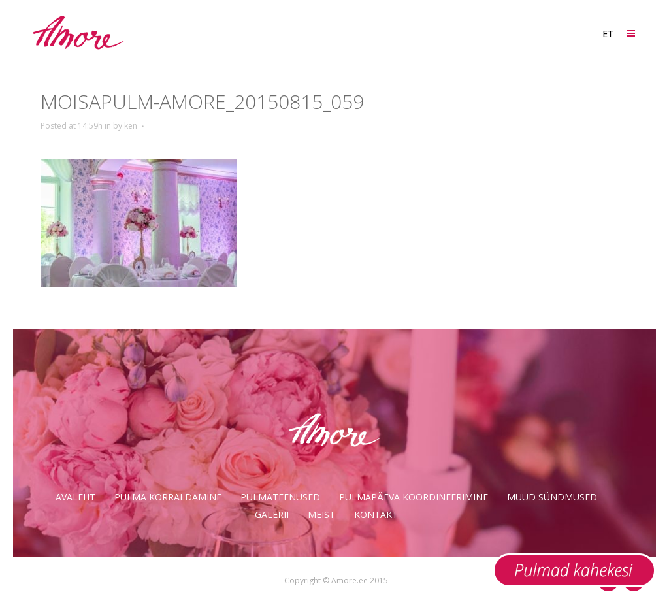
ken (130, 125)
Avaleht (75, 497)
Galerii (272, 514)
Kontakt (376, 514)
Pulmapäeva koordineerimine (413, 497)
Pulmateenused (280, 497)
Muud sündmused (552, 497)
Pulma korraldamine (167, 497)
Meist (321, 514)
